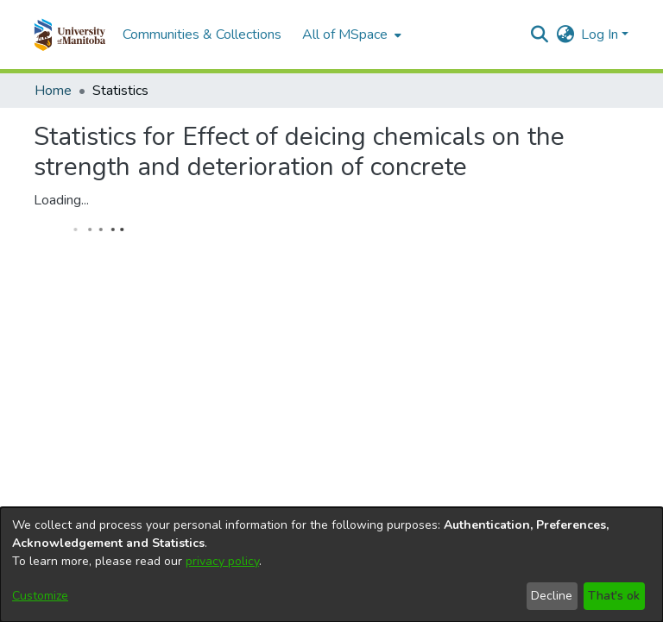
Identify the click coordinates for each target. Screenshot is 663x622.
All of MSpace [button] (345, 34)
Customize (40, 595)
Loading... (61, 200)
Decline (551, 595)
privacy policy (222, 561)
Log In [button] (601, 34)
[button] (69, 34)
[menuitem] (350, 34)
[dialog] (331, 564)
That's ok (614, 595)
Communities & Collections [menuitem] (202, 34)
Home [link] (53, 90)
